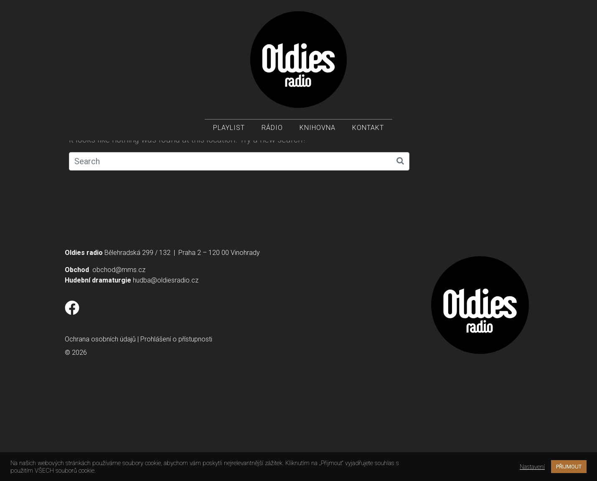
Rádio (272, 130)
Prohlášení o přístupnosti (176, 432)
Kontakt (368, 130)
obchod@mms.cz (118, 363)
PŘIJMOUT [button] (569, 466)
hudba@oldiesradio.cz (165, 373)
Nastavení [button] (532, 467)
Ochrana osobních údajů (100, 432)
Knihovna (317, 130)
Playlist (229, 130)
